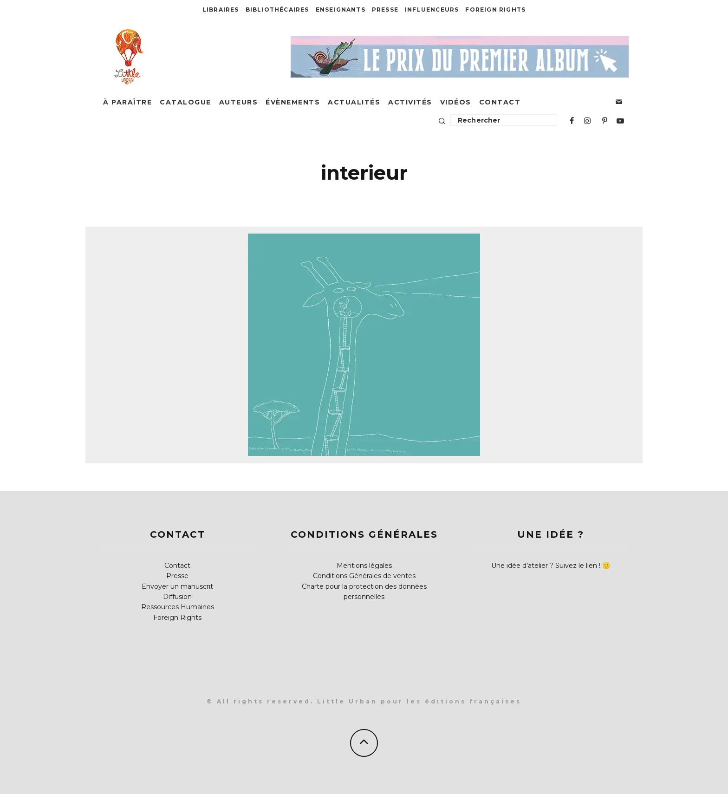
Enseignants (340, 9)
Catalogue (185, 102)
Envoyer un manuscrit (177, 586)
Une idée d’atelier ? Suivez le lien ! (545, 565)
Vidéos (455, 102)
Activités (410, 102)
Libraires (220, 9)
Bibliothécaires (277, 9)
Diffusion (177, 596)
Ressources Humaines (177, 607)
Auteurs (238, 102)
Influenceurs (432, 9)
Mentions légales (364, 565)
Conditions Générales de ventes (364, 576)
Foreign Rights (495, 9)
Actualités (354, 102)
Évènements (293, 102)
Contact (500, 102)
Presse (385, 9)
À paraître (127, 102)
